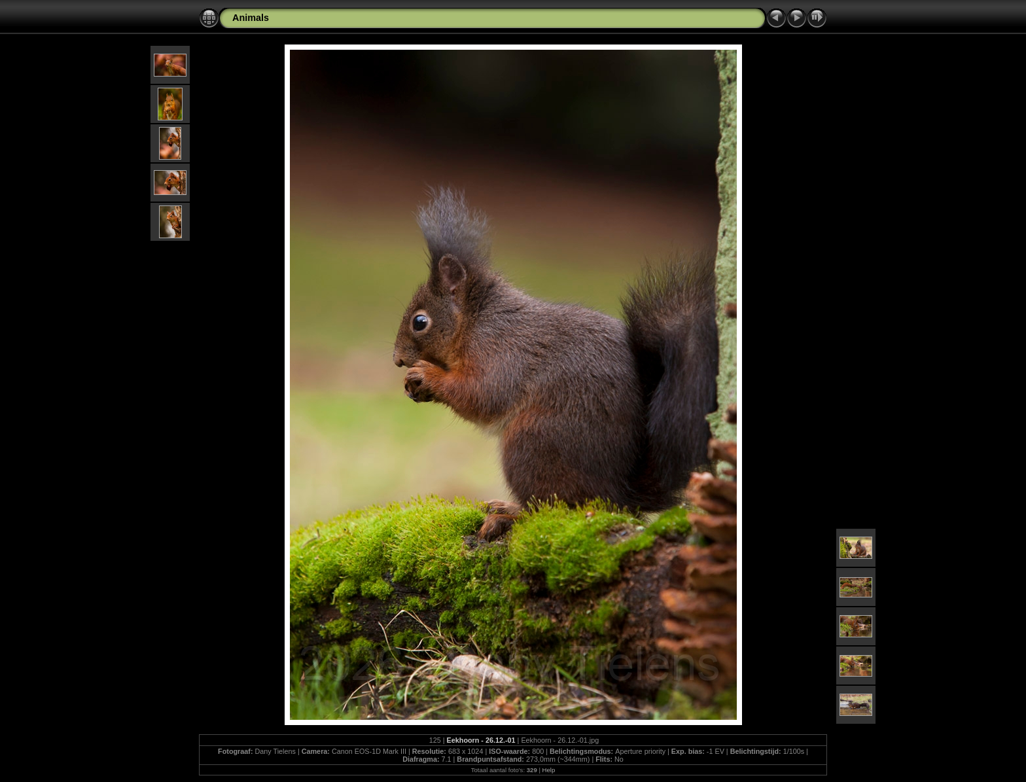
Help (549, 769)
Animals (250, 17)
